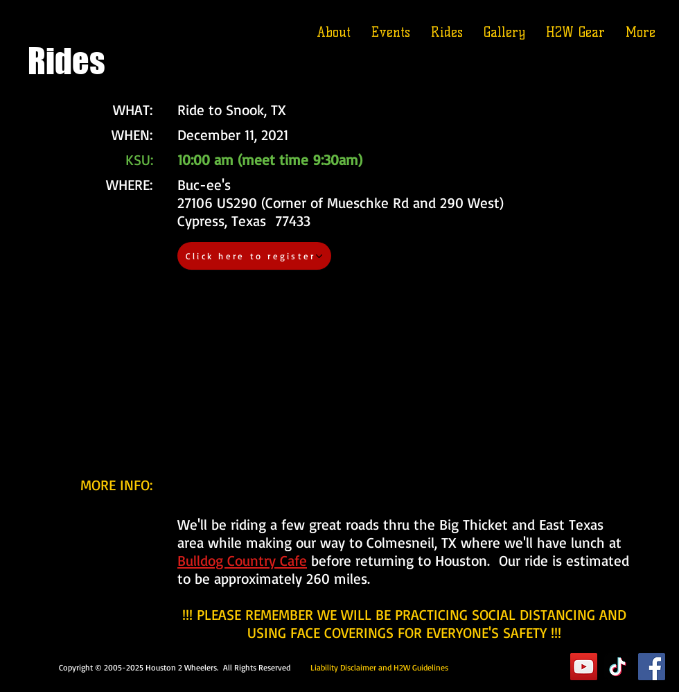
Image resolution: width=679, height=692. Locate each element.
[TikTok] (617, 666)
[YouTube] (583, 666)
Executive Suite (505, 666)
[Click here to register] (254, 256)
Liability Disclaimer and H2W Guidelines (379, 667)
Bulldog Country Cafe (242, 560)
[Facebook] (651, 666)
